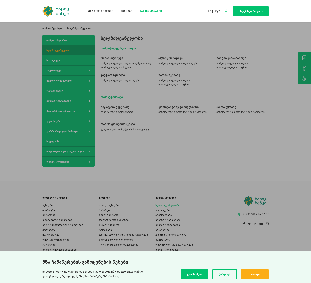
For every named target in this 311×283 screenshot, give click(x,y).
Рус (217, 11)
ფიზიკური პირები (100, 11)
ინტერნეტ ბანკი (251, 11)
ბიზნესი (126, 11)
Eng (210, 11)
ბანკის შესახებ (150, 11)
